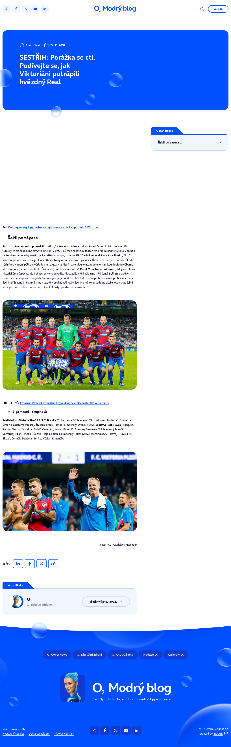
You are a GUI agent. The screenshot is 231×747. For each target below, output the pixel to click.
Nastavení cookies (13, 733)
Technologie (97, 20)
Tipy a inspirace (150, 20)
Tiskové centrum (64, 733)
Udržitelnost (122, 20)
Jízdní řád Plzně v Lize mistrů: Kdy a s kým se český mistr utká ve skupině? (64, 403)
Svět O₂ (75, 20)
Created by (213, 733)
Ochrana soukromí (39, 733)
